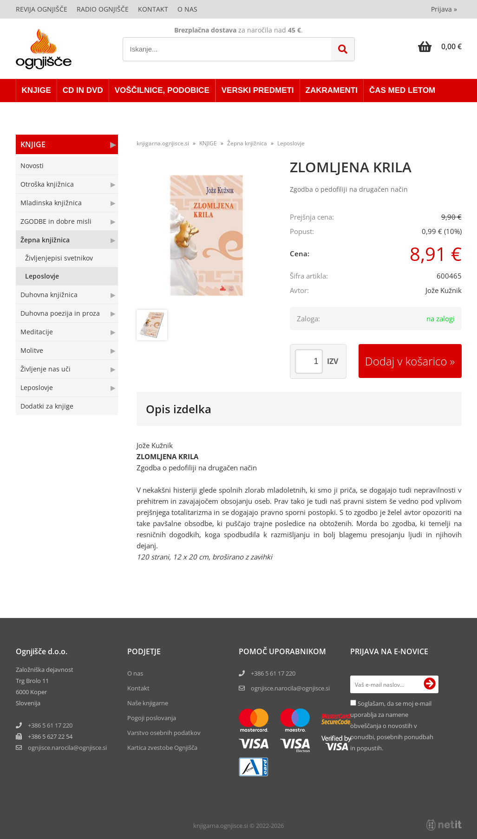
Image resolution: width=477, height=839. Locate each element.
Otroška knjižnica (47, 184)
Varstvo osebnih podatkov (164, 732)
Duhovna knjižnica (49, 294)
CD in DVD (83, 90)
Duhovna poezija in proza (60, 313)
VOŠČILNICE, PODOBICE (162, 90)
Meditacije (36, 331)
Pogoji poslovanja (151, 718)
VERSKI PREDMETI (258, 90)
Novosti (32, 165)
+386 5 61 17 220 (50, 725)
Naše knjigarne (147, 703)
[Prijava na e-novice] (429, 684)
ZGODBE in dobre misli (55, 221)
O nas (187, 9)
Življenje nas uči (45, 368)
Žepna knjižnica (45, 239)
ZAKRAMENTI (332, 90)
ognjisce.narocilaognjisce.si (67, 747)
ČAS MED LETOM (402, 90)
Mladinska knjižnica (51, 202)
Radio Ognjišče (103, 9)
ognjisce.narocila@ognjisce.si (290, 688)
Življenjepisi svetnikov (59, 258)
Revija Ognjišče (41, 9)
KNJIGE (36, 90)
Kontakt (153, 9)
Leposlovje (42, 276)
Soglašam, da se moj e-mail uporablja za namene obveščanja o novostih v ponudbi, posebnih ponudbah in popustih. (391, 725)
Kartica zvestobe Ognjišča (162, 747)
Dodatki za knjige (46, 406)
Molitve (31, 350)
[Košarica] (440, 46)
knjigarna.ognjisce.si (163, 143)
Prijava (444, 9)
